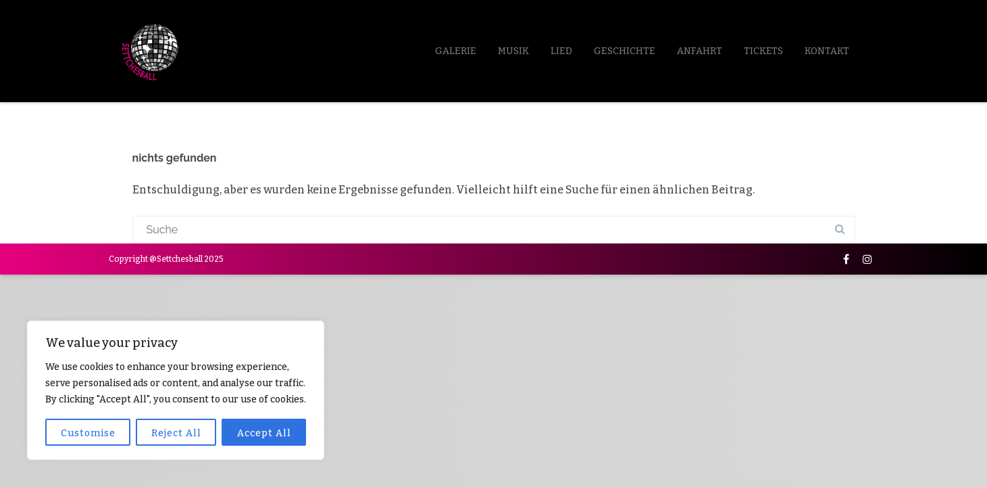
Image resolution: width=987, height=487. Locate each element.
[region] (175, 390)
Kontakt (827, 51)
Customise (88, 433)
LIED (561, 51)
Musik (513, 51)
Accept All (264, 433)
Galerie (455, 51)
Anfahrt (699, 51)
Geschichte (624, 51)
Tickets (763, 51)
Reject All (176, 433)
